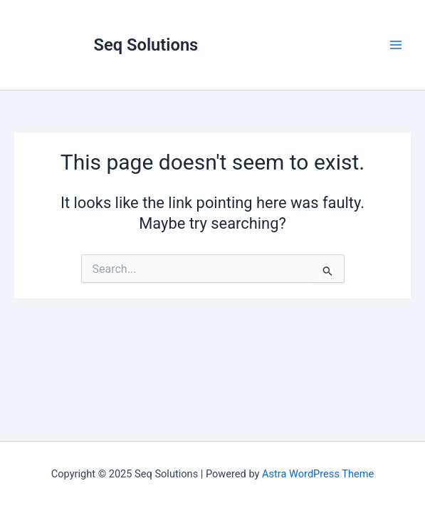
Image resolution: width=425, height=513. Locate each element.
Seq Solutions (146, 45)
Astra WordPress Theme (318, 473)
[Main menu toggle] (396, 45)
